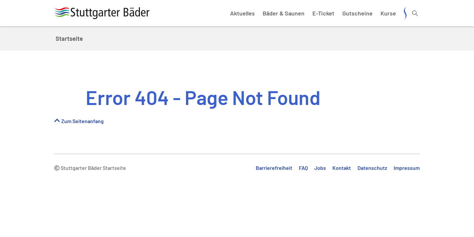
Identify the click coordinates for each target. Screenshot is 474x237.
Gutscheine (357, 13)
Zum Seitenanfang (82, 121)
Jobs (320, 168)
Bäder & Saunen (283, 13)
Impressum (407, 168)
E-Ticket (323, 13)
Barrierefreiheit (274, 168)
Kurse (388, 13)
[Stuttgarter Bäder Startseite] (101, 13)
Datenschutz (372, 168)
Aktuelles (242, 13)
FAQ (303, 168)
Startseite (69, 38)
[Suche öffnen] (415, 13)
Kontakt (341, 168)
